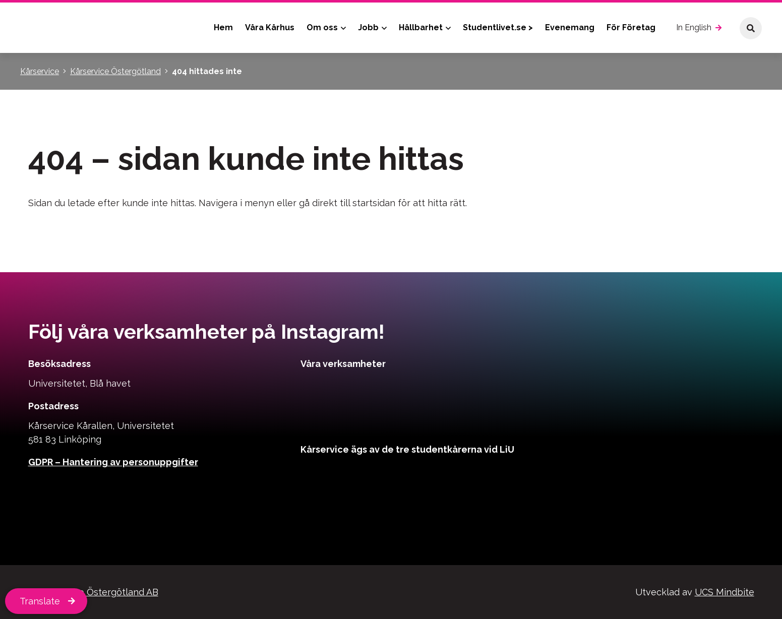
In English (693, 27)
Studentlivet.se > (498, 27)
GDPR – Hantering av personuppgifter (113, 462)
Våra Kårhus (269, 27)
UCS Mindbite (724, 592)
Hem (223, 27)
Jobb (368, 27)
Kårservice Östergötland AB (98, 592)
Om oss (322, 27)
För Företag (631, 27)
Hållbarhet (421, 27)
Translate (40, 601)
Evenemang (569, 27)
